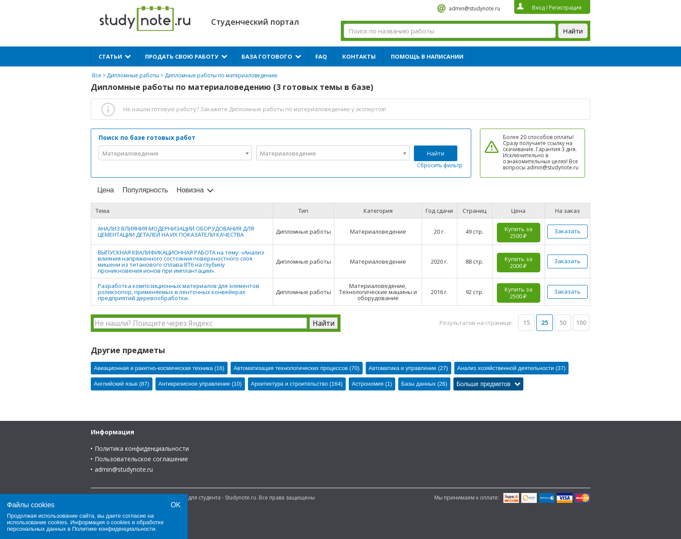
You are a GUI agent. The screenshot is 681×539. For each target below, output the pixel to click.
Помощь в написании (427, 56)
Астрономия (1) (372, 383)
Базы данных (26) (424, 383)
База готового (266, 56)
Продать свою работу (181, 56)
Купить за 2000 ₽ (518, 262)
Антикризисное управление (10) (200, 383)
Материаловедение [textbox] (130, 153)
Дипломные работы (133, 75)
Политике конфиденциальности (113, 529)
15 (526, 322)
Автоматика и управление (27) (408, 368)
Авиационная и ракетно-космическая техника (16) (159, 368)
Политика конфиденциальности (142, 448)
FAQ (321, 56)
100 (581, 322)
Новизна (190, 190)
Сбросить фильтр (440, 165)
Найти (435, 153)
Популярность (145, 190)
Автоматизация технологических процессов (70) (297, 368)
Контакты (359, 56)
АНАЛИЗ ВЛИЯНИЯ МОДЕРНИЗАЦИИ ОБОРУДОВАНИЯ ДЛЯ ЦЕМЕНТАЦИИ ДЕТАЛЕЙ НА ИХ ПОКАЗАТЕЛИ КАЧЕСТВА (176, 231)
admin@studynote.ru (474, 8)
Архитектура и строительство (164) (297, 383)
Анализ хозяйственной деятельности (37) (511, 368)
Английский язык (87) (121, 383)
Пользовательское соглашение (141, 459)
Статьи (110, 56)
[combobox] (175, 152)
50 (562, 322)
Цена (105, 190)
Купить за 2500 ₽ (518, 232)
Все (96, 75)
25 (544, 322)
